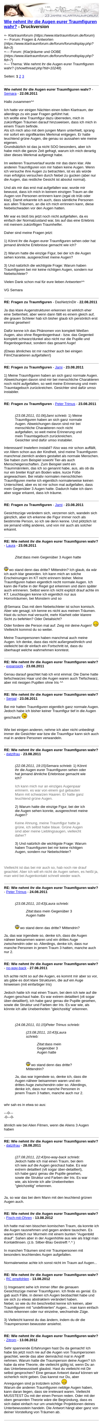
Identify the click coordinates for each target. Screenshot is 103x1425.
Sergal (11, 699)
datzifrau (13, 754)
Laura (10, 545)
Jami (58, 367)
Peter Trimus (65, 404)
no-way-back (16, 968)
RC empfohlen (17, 1279)
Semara (10, 93)
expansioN (14, 666)
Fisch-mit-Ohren (19, 1218)
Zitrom (11, 1340)
